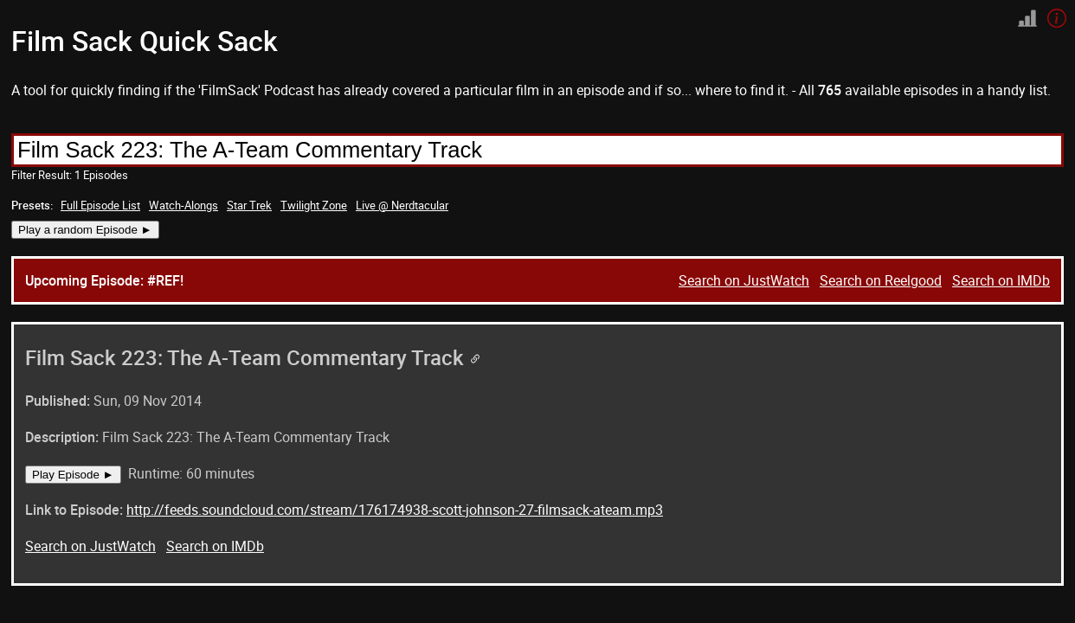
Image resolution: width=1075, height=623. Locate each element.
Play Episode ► (73, 474)
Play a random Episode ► (85, 229)
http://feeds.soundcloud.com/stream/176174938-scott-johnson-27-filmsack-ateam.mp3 (394, 509)
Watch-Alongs (183, 205)
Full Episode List (100, 205)
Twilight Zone (313, 205)
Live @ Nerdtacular (402, 205)
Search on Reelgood (881, 280)
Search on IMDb (1001, 280)
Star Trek (249, 205)
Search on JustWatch (744, 280)
